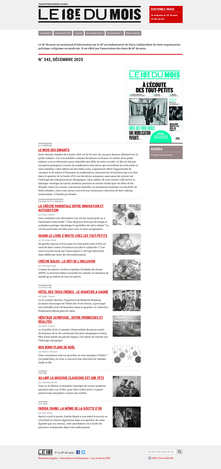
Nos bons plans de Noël (56, 347)
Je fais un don (157, 19)
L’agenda (78, 33)
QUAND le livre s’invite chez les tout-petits (72, 236)
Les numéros (45, 33)
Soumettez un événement (74, 458)
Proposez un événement (162, 155)
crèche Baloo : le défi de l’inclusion (66, 261)
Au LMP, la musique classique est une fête (71, 378)
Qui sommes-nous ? (94, 33)
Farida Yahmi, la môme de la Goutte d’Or (70, 408)
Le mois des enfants (53, 150)
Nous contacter (133, 33)
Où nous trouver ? (114, 33)
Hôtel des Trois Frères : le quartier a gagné (73, 292)
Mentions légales (48, 458)
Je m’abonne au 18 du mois (164, 15)
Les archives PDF (63, 33)
